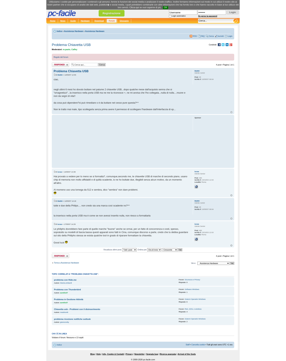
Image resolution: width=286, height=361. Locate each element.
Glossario (124, 21)
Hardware (85, 21)
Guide (73, 21)
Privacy (129, 354)
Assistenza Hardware (73, 31)
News (62, 21)
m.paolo (66, 49)
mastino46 (64, 312)
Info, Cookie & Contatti (113, 354)
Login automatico (179, 16)
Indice (59, 31)
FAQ (203, 36)
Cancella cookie (198, 344)
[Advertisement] (122, 141)
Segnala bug (152, 354)
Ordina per (149, 250)
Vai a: (193, 263)
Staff (188, 344)
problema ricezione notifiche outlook (72, 319)
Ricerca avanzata (168, 354)
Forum (112, 21)
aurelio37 (64, 293)
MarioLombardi (66, 283)
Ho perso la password (207, 16)
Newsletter (139, 354)
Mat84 (59, 75)
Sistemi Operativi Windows (195, 299)
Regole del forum (61, 57)
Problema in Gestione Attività (68, 299)
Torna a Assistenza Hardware (66, 263)
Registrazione (111, 13)
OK (165, 7)
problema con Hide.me (65, 280)
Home (52, 21)
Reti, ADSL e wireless (193, 309)
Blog (92, 354)
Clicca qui (134, 7)
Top (231, 112)
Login (230, 36)
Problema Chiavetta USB (71, 45)
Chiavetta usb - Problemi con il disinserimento (77, 309)
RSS (195, 36)
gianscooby (64, 322)
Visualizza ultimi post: (120, 250)
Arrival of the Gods (187, 354)
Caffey (74, 49)
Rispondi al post (60, 64)
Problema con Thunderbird (67, 289)
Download (99, 21)
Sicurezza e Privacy (192, 280)
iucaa (59, 172)
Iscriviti (221, 36)
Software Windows (192, 289)
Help (98, 354)
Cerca (211, 36)
